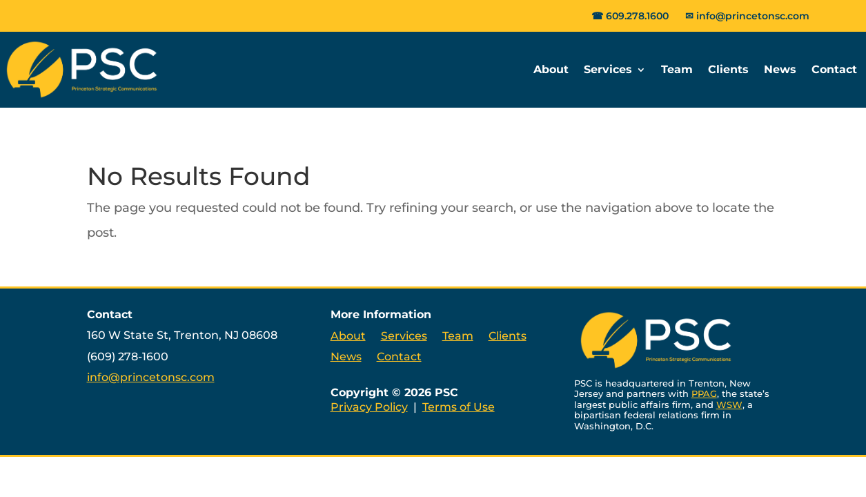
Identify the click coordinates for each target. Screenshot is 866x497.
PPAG (704, 393)
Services (608, 69)
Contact (834, 69)
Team (677, 69)
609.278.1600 (637, 16)
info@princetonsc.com (752, 16)
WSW (729, 404)
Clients (728, 69)
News (780, 69)
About (551, 69)
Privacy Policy (369, 406)
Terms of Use (458, 406)
